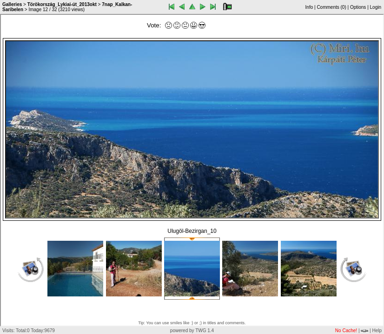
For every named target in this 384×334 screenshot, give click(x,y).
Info (309, 7)
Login (375, 7)
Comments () (331, 7)
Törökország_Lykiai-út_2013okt (62, 4)
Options (358, 7)
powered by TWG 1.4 (192, 330)
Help (377, 330)
